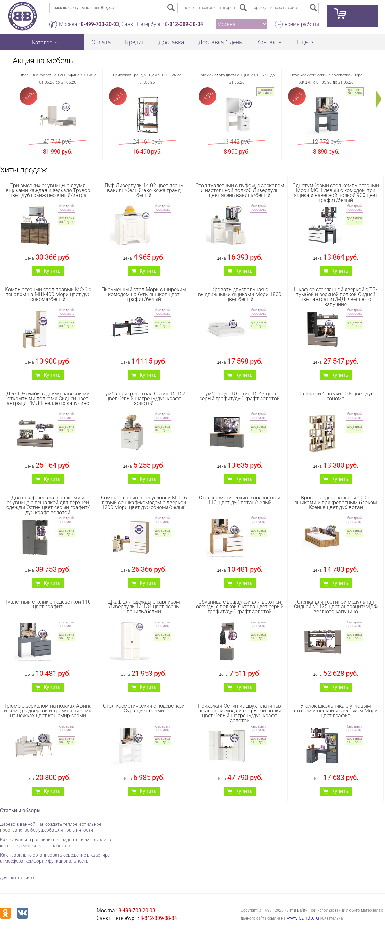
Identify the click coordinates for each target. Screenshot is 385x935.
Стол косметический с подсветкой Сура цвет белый (143, 708)
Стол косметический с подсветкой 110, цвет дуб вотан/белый (239, 500)
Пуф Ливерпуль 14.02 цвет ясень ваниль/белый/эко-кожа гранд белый (144, 190)
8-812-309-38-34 (184, 24)
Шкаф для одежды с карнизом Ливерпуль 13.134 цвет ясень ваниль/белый (143, 606)
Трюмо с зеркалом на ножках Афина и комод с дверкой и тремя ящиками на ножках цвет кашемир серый (48, 711)
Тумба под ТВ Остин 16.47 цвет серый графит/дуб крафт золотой (240, 396)
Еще (302, 42)
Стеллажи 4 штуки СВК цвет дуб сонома (335, 396)
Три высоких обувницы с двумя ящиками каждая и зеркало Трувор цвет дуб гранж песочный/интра (48, 190)
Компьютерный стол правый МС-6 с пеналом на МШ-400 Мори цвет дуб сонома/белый (48, 294)
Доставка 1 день (220, 42)
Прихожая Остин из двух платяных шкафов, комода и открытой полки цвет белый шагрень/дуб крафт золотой (240, 713)
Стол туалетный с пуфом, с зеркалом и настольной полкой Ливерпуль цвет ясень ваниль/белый (239, 190)
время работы (302, 24)
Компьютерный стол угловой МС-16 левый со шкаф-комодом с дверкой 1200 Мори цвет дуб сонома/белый (144, 502)
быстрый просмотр (66, 208)
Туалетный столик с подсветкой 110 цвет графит (48, 604)
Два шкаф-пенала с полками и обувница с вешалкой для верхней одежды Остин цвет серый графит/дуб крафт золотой (48, 505)
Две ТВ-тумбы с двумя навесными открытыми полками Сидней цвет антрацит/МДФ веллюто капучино (48, 398)
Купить (52, 271)
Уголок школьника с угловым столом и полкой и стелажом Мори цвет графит (336, 711)
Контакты (269, 42)
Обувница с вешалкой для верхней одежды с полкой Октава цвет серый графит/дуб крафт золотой (240, 606)
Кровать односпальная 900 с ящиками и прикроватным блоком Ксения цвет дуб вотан (335, 502)
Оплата (101, 42)
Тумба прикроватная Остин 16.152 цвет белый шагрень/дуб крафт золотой (143, 398)
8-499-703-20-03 (100, 24)
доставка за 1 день (265, 91)
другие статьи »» (17, 877)
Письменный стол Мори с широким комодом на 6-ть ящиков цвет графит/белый (143, 294)
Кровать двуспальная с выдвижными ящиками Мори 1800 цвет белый (239, 294)
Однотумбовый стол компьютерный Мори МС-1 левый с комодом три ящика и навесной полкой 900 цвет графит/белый (335, 192)
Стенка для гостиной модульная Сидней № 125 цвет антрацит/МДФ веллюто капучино (336, 606)
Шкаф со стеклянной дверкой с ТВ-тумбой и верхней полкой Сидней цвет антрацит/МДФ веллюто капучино (335, 297)
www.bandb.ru (302, 918)
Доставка (171, 42)
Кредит (134, 42)
